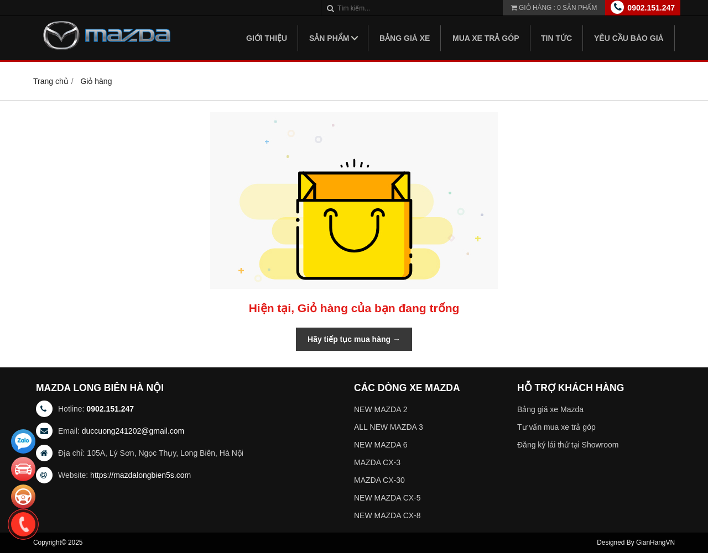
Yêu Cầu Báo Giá (629, 38)
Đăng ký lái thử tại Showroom (568, 444)
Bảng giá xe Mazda (550, 409)
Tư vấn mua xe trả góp (556, 427)
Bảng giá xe (404, 38)
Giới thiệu (266, 38)
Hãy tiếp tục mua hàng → (354, 339)
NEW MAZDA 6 (380, 444)
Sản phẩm (329, 38)
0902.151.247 (651, 7)
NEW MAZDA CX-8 (387, 515)
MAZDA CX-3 (377, 462)
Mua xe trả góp (485, 38)
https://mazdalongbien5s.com (140, 475)
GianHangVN (655, 542)
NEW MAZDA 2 (380, 409)
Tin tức (556, 38)
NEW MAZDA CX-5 (387, 497)
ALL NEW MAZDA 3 (388, 427)
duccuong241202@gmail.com (133, 430)
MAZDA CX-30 (379, 480)
